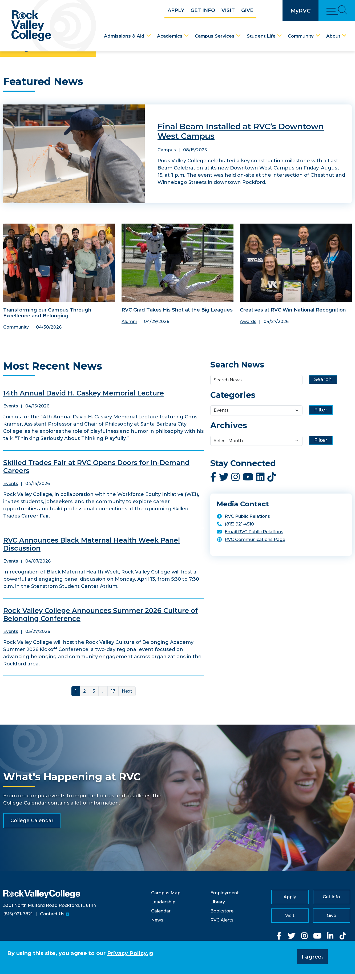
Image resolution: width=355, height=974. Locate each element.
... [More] (103, 691)
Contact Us (52, 913)
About (333, 36)
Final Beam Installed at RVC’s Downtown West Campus (241, 131)
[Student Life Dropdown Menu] (280, 35)
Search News (237, 365)
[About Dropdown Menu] (344, 35)
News (157, 920)
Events (10, 406)
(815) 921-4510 (239, 524)
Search (323, 379)
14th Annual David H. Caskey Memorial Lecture (83, 393)
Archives (228, 425)
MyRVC (300, 10)
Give (247, 10)
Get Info (203, 10)
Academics (170, 36)
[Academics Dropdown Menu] (187, 35)
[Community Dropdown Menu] (318, 35)
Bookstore (221, 911)
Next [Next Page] (127, 691)
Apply (176, 10)
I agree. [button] (312, 956)
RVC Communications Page (255, 539)
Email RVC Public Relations (254, 531)
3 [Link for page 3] (93, 691)
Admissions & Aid (124, 36)
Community (301, 36)
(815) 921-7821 (18, 913)
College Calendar (32, 820)
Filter (320, 410)
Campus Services (215, 36)
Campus (167, 149)
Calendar (161, 911)
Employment (224, 892)
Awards (248, 321)
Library (217, 901)
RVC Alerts (221, 920)
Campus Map (165, 892)
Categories (232, 395)
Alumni (129, 321)
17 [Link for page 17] (113, 691)
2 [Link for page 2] (84, 691)
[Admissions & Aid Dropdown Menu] (149, 35)
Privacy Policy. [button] (127, 953)
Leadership (163, 901)
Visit (228, 10)
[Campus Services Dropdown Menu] (239, 35)
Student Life (261, 36)
